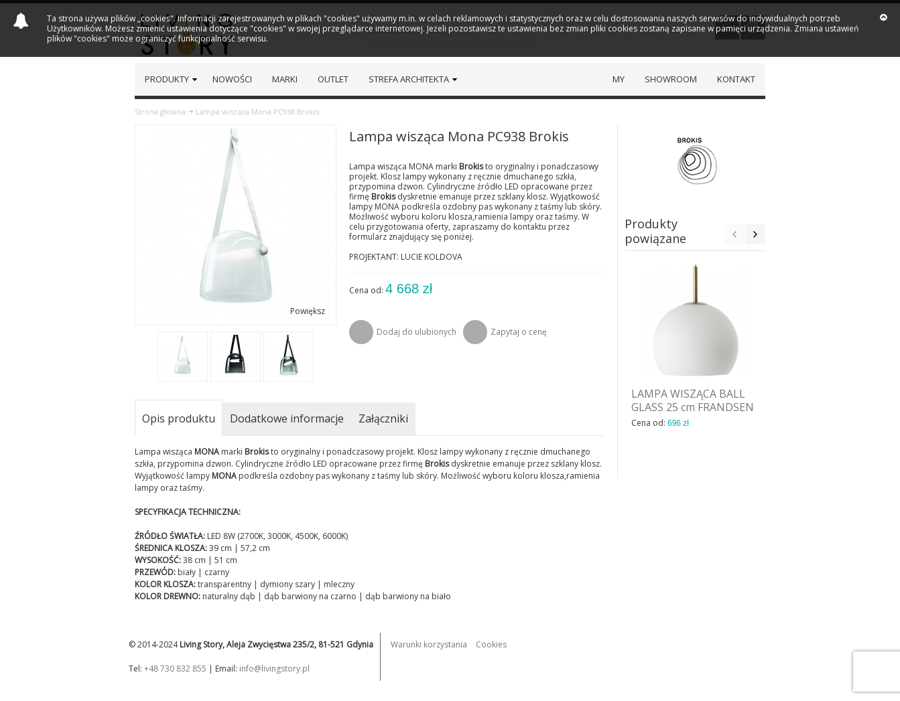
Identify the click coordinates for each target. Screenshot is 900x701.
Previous (734, 234)
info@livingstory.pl (274, 668)
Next (755, 234)
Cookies (491, 644)
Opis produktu (178, 418)
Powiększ (307, 311)
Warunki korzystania (429, 644)
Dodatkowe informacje (287, 418)
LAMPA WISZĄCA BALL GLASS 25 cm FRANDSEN (692, 400)
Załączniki (383, 418)
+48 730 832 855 (175, 668)
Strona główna (160, 111)
